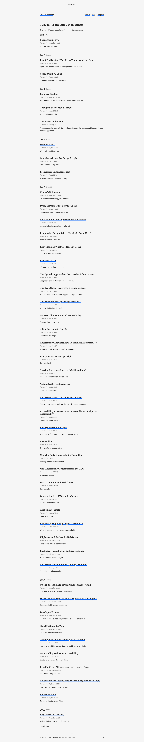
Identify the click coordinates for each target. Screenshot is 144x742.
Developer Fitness (49, 612)
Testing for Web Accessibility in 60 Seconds (62, 639)
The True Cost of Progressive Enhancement (63, 287)
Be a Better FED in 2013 (52, 714)
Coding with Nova (49, 39)
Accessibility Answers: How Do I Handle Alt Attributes (68, 342)
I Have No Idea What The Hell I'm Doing (60, 246)
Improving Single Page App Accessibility (61, 523)
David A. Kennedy (47, 14)
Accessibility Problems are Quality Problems (63, 564)
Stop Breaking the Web (52, 625)
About (87, 14)
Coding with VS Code (51, 73)
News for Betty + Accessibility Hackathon (61, 455)
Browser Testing (48, 260)
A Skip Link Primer (50, 509)
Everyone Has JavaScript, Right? (56, 356)
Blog (93, 14)
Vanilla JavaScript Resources (55, 383)
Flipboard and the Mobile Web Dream (59, 537)
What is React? (47, 144)
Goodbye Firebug (49, 93)
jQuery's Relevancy (50, 192)
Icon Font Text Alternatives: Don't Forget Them (64, 666)
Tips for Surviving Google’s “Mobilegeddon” (63, 370)
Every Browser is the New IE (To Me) (59, 205)
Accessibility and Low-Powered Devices (61, 397)
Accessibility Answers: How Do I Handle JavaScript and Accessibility (68, 412)
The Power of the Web (51, 121)
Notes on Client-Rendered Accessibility (60, 315)
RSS (103, 738)
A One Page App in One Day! (54, 329)
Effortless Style (48, 694)
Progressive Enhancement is (55, 171)
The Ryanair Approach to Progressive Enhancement (67, 274)
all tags (46, 726)
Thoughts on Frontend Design (56, 107)
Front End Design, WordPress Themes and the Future (68, 60)
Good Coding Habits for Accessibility (59, 653)
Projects (101, 14)
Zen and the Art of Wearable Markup (59, 496)
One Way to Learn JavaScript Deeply (58, 158)
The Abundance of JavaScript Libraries (60, 301)
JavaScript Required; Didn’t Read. (57, 482)
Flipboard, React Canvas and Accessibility (62, 550)
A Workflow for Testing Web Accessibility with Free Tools (70, 680)
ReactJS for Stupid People (53, 427)
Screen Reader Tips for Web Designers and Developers (68, 598)
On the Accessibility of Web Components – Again (65, 584)
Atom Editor (46, 441)
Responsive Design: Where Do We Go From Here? (65, 233)
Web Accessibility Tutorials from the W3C (62, 468)
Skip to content (72, 4)
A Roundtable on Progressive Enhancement (63, 219)
